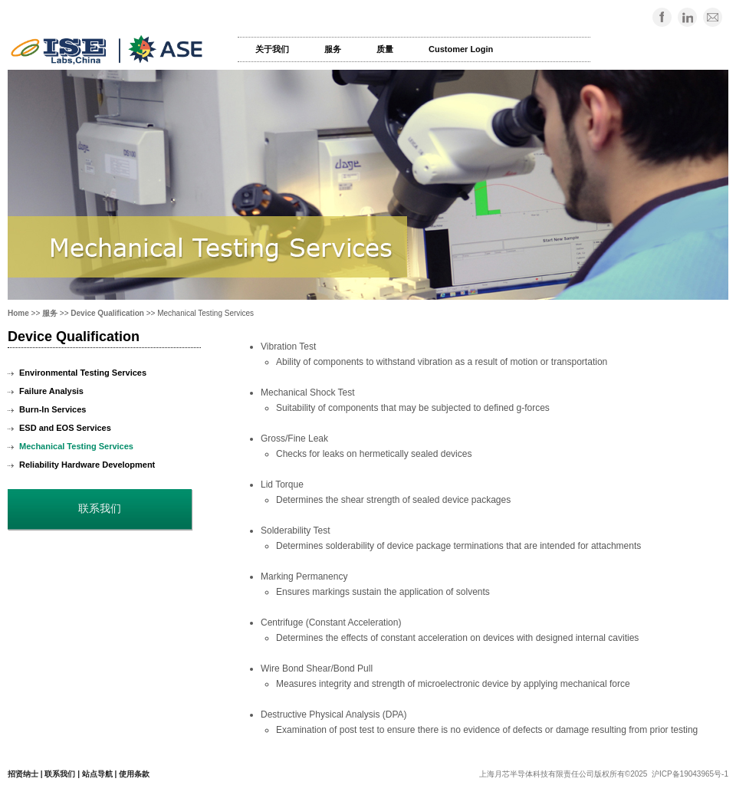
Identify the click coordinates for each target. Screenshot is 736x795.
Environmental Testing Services (82, 372)
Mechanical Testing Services (76, 446)
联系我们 (59, 774)
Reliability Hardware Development (87, 464)
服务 (332, 49)
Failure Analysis (51, 391)
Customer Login (461, 49)
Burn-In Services (52, 409)
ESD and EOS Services (65, 427)
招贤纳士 (23, 774)
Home (18, 313)
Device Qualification (107, 313)
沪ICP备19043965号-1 (690, 774)
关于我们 (272, 49)
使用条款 (134, 774)
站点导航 (97, 774)
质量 (384, 49)
